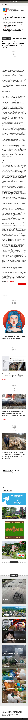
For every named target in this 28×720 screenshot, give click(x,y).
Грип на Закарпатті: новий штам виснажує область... (12, 677)
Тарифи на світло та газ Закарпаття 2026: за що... (13, 628)
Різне (4, 698)
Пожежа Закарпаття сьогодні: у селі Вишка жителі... (13, 653)
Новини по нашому (10, 281)
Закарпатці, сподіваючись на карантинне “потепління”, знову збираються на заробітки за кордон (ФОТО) (13, 455)
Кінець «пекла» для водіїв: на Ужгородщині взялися (13, 600)
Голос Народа (5, 612)
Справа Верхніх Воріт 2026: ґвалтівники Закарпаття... (14, 640)
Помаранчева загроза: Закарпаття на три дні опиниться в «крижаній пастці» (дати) (14, 17)
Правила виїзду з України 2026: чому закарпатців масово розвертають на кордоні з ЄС (13, 31)
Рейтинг (23, 38)
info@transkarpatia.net (6, 715)
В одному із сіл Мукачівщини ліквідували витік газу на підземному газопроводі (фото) (13, 413)
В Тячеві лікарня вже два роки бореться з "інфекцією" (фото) (13, 375)
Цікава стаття (22, 284)
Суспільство (5, 599)
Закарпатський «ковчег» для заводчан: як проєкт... (14, 615)
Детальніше (4, 342)
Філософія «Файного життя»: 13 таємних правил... (14, 700)
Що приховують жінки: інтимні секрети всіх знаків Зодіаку (13, 337)
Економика (4, 626)
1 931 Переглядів (16, 38)
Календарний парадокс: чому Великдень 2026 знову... (14, 689)
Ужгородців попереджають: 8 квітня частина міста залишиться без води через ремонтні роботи (13, 24)
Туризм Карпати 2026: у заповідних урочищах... (13, 665)
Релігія (4, 686)
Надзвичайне (5, 651)
